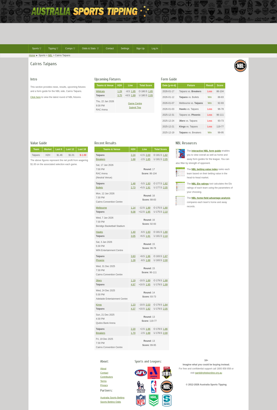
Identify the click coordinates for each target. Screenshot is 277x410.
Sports (36, 49)
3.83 (133, 256)
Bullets (99, 187)
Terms (103, 381)
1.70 (133, 333)
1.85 (150, 91)
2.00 (148, 155)
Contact (110, 48)
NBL (50, 55)
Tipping (53, 49)
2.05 (150, 95)
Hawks (99, 232)
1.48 (133, 183)
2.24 (133, 155)
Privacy (104, 385)
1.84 (165, 304)
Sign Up (140, 48)
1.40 (133, 232)
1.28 (133, 260)
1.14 (133, 207)
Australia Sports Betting (112, 397)
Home (32, 55)
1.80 (165, 207)
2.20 (133, 329)
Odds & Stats (90, 49)
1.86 (165, 329)
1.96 (148, 256)
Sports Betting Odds (110, 402)
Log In (155, 48)
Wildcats (100, 91)
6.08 (133, 211)
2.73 (133, 187)
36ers (99, 280)
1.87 (165, 256)
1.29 (119, 91)
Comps (70, 49)
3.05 (133, 236)
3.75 (119, 95)
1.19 (133, 280)
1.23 (133, 304)
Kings (99, 304)
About (103, 368)
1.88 (148, 260)
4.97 (133, 284)
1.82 (165, 155)
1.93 (148, 183)
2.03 (148, 304)
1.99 (165, 284)
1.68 (133, 159)
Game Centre (135, 103)
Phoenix (100, 260)
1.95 (133, 91)
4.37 (133, 308)
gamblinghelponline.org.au (208, 373)
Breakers (100, 159)
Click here (35, 97)
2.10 (165, 211)
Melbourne (101, 207)
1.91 (148, 187)
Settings (125, 48)
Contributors (106, 377)
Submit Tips (135, 107)
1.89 (133, 95)
